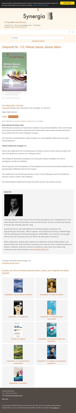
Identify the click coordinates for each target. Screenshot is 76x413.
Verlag (7, 22)
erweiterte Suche (38, 41)
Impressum (5, 399)
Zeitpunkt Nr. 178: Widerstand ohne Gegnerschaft (51, 318)
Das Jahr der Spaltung (18, 339)
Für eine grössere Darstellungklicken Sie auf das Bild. (13, 93)
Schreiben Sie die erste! (10, 263)
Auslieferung (20, 22)
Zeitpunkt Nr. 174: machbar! (18, 383)
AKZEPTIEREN (67, 3)
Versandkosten (55, 407)
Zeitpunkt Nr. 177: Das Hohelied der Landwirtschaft (18, 362)
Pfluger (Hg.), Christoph (14, 105)
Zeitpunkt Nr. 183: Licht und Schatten (51, 294)
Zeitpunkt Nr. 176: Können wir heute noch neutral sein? (51, 340)
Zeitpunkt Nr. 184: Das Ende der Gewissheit (18, 294)
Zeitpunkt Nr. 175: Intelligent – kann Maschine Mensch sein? (51, 362)
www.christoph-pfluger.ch (39, 249)
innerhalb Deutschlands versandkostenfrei (25, 121)
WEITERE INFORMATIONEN (40, 5)
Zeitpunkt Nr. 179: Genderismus (18, 317)
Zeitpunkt (5, 108)
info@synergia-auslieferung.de (15, 27)
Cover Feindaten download (12, 98)
